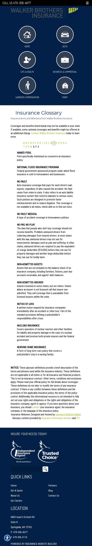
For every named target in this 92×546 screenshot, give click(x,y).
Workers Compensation (27, 88)
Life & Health (27, 62)
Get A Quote (17, 486)
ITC (78, 418)
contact (36, 407)
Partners (52, 481)
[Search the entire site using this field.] (26, 465)
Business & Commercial (65, 62)
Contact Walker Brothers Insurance (48, 133)
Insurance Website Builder (68, 414)
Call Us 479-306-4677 (16, 3)
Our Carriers (16, 496)
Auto (65, 37)
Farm (65, 88)
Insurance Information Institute (57, 418)
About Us (15, 491)
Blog (50, 486)
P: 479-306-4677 (19, 528)
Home (27, 37)
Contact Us (53, 491)
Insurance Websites (20, 414)
